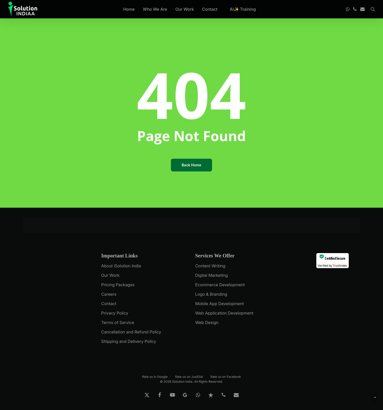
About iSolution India (121, 265)
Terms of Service (117, 322)
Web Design (206, 322)
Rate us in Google (154, 376)
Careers (109, 294)
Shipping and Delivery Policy (128, 341)
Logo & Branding (211, 294)
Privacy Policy (114, 313)
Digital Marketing (211, 275)
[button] (375, 397)
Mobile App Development (219, 303)
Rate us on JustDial (189, 376)
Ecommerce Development (220, 284)
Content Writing (210, 265)
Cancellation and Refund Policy (131, 331)
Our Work (110, 275)
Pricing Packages (118, 284)
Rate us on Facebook (226, 376)
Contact (108, 303)
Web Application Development (224, 313)
